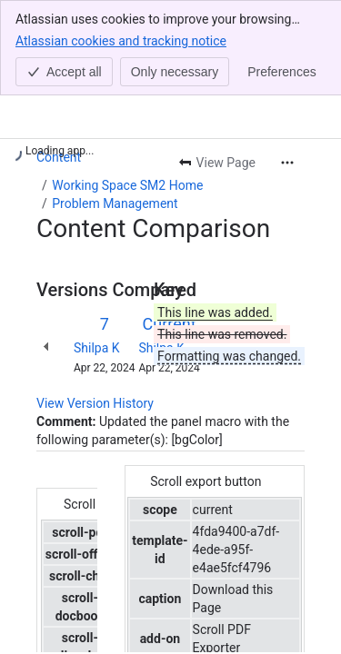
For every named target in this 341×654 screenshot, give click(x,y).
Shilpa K (97, 348)
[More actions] (287, 162)
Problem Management (114, 203)
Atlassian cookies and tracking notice (120, 40)
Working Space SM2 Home (127, 185)
